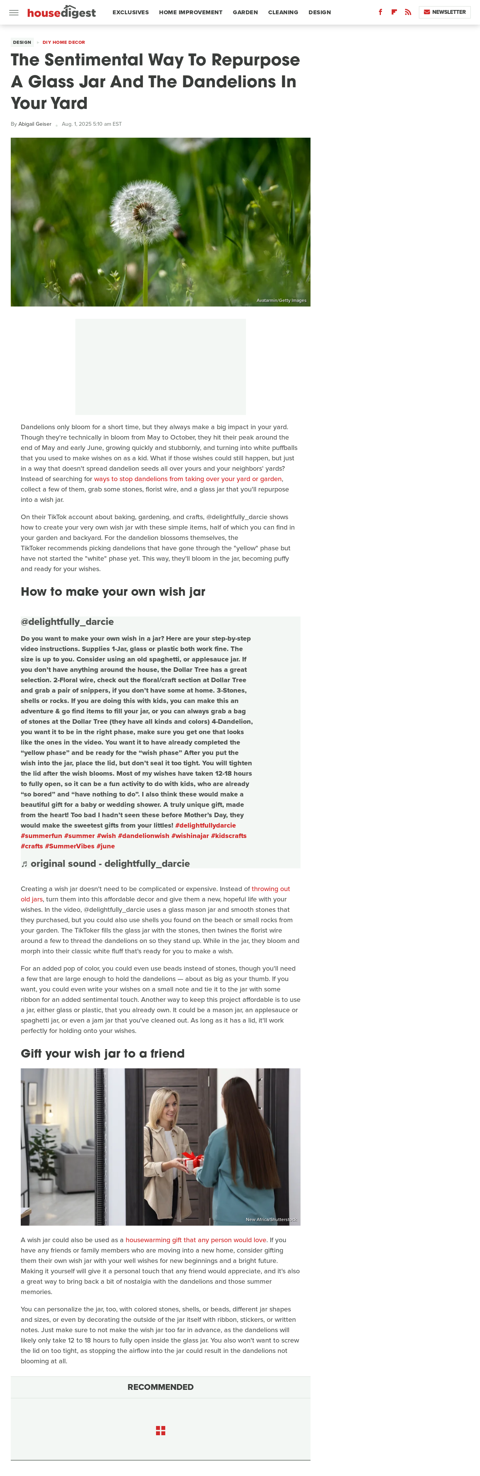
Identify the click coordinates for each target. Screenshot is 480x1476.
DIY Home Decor (64, 42)
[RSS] (408, 14)
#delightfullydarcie (205, 825)
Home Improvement (191, 12)
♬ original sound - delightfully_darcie (105, 863)
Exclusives (131, 12)
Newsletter (445, 12)
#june (105, 846)
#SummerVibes (70, 846)
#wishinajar (190, 836)
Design (320, 12)
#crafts (32, 846)
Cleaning (283, 12)
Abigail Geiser (34, 124)
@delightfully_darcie (67, 621)
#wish (106, 836)
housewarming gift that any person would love (196, 1240)
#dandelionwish (143, 836)
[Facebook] (380, 14)
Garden (245, 12)
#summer (79, 836)
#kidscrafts (229, 836)
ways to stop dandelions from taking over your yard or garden (188, 479)
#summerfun (41, 836)
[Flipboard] (394, 14)
